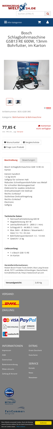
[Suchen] (30, 13)
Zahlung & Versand (9, 373)
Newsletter (33, 377)
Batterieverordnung (10, 364)
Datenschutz (7, 359)
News (31, 373)
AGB (4, 355)
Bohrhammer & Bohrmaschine (26, 117)
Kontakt (32, 368)
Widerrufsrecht (8, 369)
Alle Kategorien (13, 22)
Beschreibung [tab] (11, 160)
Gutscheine (33, 355)
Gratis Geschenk (35, 350)
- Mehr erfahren (20, 427)
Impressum (6, 350)
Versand (20, 132)
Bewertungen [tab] (28, 160)
